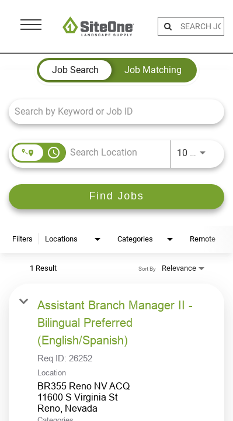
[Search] (116, 196)
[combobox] (111, 111)
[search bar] (201, 26)
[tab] (75, 70)
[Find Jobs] (116, 196)
